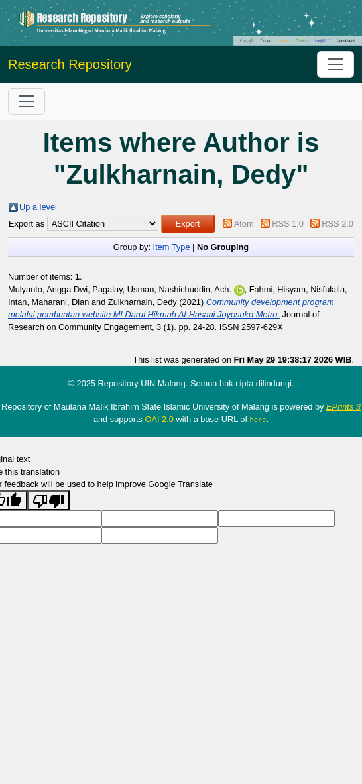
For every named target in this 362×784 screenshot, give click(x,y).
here (258, 419)
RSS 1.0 (288, 224)
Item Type (171, 247)
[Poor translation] (48, 500)
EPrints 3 (343, 407)
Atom (244, 224)
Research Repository (70, 64)
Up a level (38, 207)
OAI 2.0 (159, 419)
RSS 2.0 (337, 224)
